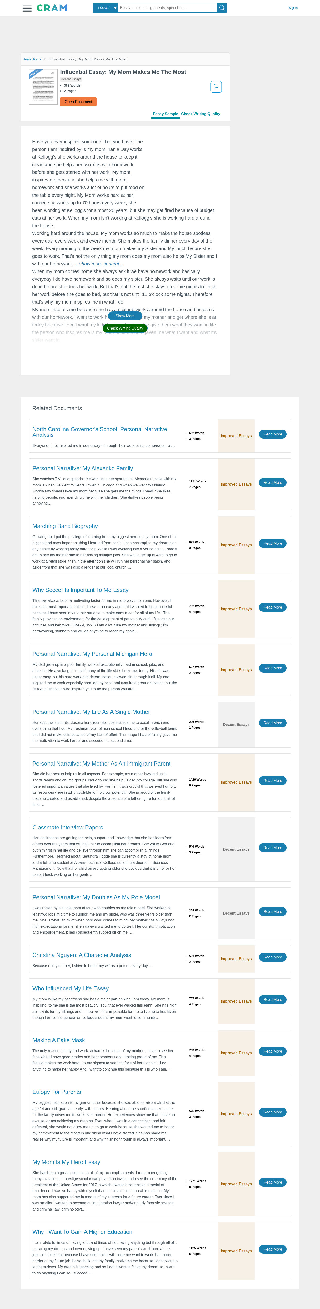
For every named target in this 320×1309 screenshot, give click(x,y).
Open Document (78, 102)
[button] (27, 8)
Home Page (32, 59)
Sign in (293, 8)
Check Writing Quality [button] (125, 328)
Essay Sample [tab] (165, 114)
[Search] (222, 8)
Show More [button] (125, 316)
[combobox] (105, 8)
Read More (272, 434)
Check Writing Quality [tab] (200, 114)
